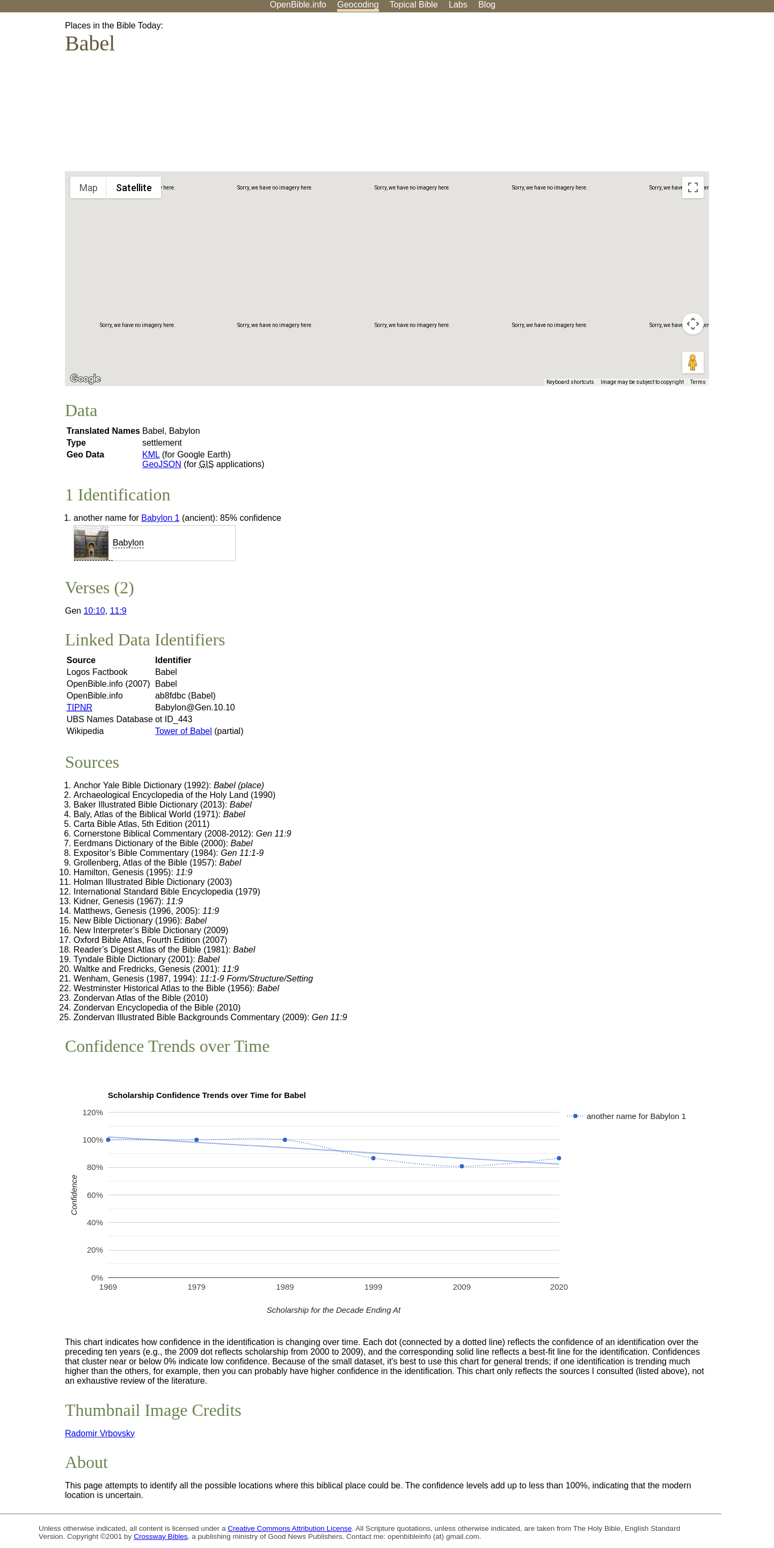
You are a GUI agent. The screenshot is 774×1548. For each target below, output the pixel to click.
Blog (486, 4)
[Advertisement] (665, 96)
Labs (458, 4)
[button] (431, 212)
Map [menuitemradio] (88, 187)
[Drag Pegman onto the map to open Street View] (693, 362)
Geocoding (357, 4)
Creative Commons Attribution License (290, 1528)
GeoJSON (161, 464)
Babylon (128, 542)
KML (150, 454)
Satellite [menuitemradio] (134, 187)
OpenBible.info (298, 4)
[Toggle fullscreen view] (693, 187)
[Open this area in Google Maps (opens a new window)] (85, 379)
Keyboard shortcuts (570, 382)
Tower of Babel (183, 731)
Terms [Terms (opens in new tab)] (698, 382)
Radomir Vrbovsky (100, 1433)
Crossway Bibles (160, 1536)
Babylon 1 (160, 517)
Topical (414, 4)
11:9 (118, 610)
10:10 (94, 610)
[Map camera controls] (693, 324)
